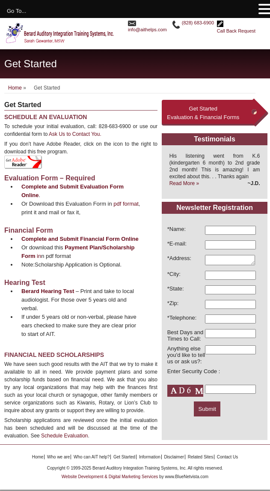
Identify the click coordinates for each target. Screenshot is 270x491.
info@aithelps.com (147, 29)
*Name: (176, 229)
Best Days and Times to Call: (185, 336)
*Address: (179, 258)
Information (149, 458)
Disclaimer (174, 458)
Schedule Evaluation (64, 436)
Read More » (184, 183)
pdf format (126, 204)
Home (15, 88)
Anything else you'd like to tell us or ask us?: (186, 356)
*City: (174, 275)
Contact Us (227, 458)
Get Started (124, 458)
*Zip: (173, 304)
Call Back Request (236, 30)
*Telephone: (182, 319)
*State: (175, 290)
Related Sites (200, 458)
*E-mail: (177, 243)
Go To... (16, 11)
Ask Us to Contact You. (75, 134)
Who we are (58, 458)
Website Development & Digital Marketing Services (110, 478)
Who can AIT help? (92, 458)
